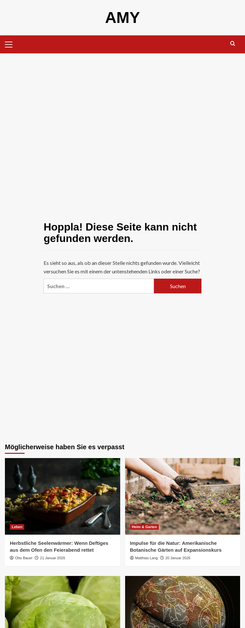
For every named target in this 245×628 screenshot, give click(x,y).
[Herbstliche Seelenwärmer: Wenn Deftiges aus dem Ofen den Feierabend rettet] (62, 496)
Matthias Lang (146, 558)
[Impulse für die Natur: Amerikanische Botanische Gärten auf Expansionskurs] (182, 496)
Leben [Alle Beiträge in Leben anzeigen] (17, 527)
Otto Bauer (23, 558)
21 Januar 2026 (52, 558)
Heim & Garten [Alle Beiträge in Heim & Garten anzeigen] (144, 527)
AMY (122, 17)
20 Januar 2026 (177, 558)
